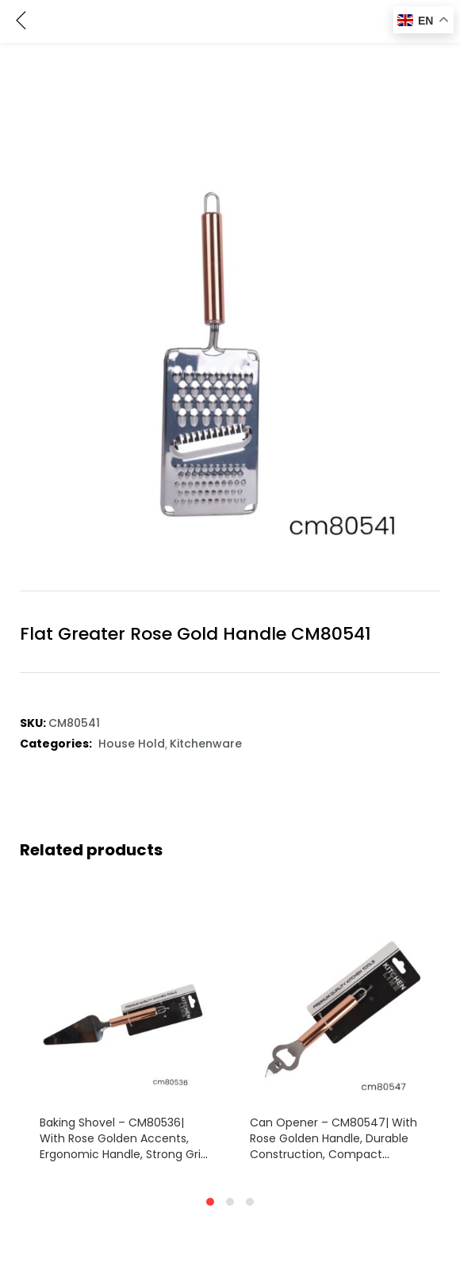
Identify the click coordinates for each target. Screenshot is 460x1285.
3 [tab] (250, 1202)
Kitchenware (206, 743)
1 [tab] (210, 1202)
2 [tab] (230, 1202)
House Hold (131, 743)
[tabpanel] (125, 1034)
